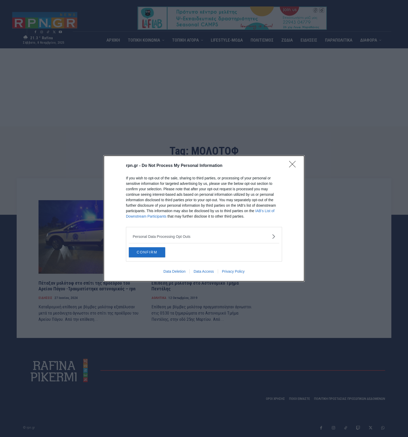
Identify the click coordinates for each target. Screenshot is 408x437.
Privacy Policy (233, 272)
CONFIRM (153, 252)
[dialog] (204, 219)
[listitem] (204, 236)
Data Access (204, 272)
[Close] (294, 166)
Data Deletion (174, 272)
